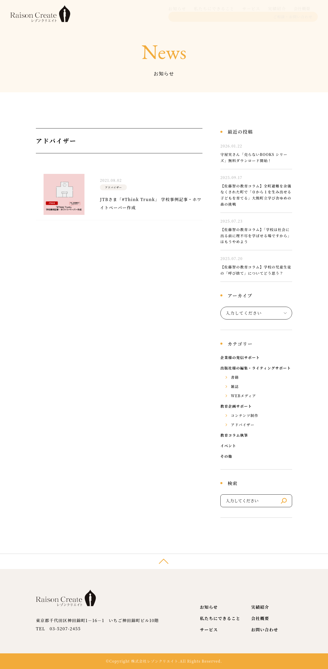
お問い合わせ (264, 630)
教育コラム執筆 (234, 435)
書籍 (235, 377)
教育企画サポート (236, 406)
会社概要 (241, 13)
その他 (226, 456)
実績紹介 (216, 13)
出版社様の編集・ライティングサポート (255, 368)
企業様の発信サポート (240, 357)
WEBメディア (243, 395)
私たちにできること (153, 13)
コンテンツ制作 (244, 415)
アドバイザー (242, 424)
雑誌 (235, 386)
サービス (190, 13)
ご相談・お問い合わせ (293, 13)
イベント (228, 445)
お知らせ (116, 13)
